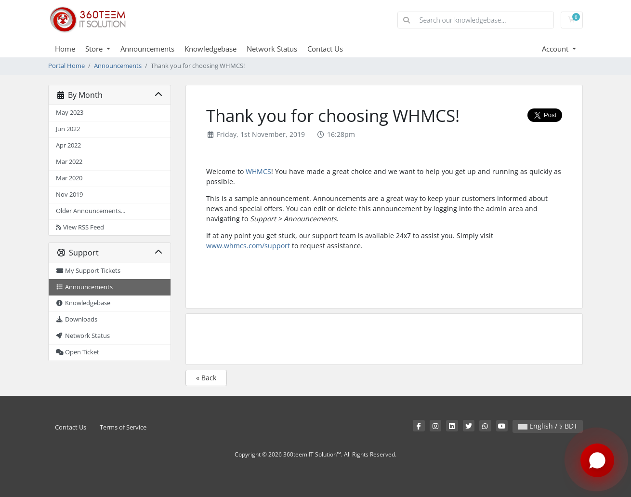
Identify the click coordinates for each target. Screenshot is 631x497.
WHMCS (258, 171)
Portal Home (66, 66)
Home (65, 49)
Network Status (272, 49)
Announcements (147, 49)
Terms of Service (123, 427)
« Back (206, 377)
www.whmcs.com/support (248, 245)
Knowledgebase (210, 49)
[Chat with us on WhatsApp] (597, 461)
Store (95, 49)
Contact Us (325, 49)
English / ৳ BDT (548, 425)
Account (556, 49)
